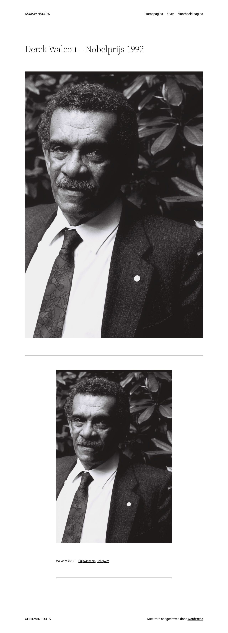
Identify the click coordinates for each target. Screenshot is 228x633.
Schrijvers (103, 561)
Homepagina (154, 14)
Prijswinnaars (86, 561)
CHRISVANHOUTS (37, 14)
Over (170, 14)
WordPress (195, 619)
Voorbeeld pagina (190, 14)
